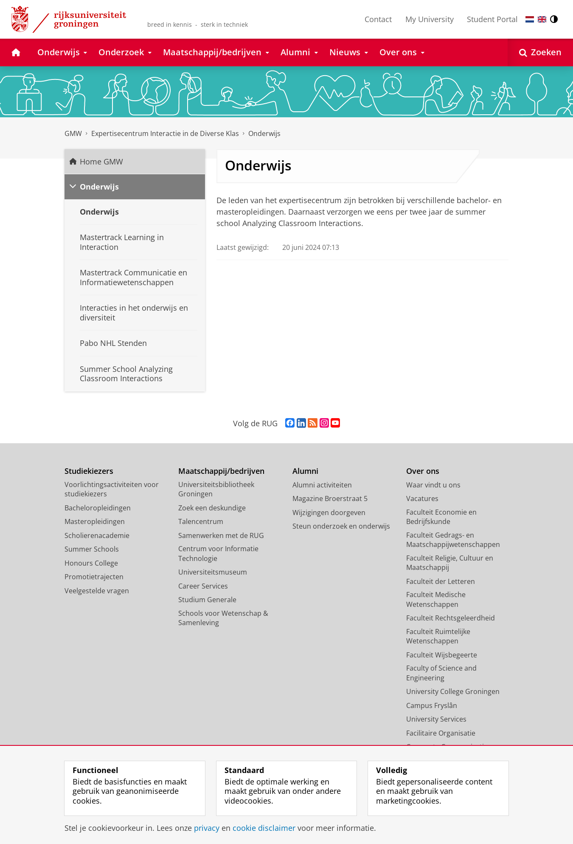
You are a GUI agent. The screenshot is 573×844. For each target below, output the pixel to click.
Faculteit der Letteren (440, 581)
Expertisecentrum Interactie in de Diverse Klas (165, 133)
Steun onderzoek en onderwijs (341, 526)
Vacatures (422, 498)
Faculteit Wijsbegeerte (441, 655)
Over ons (422, 471)
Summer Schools (92, 549)
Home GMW (101, 161)
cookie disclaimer (264, 828)
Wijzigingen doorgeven (328, 512)
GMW (73, 133)
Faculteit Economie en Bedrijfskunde (441, 517)
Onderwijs (264, 133)
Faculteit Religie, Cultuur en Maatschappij (449, 562)
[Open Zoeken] (540, 52)
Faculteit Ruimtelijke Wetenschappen (438, 636)
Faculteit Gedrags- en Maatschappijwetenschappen (453, 539)
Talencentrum (200, 521)
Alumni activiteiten (322, 485)
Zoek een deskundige (212, 508)
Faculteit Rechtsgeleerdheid (450, 618)
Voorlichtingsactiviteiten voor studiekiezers (112, 489)
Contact (378, 19)
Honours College (91, 563)
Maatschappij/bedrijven (221, 471)
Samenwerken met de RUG (221, 535)
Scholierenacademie (97, 535)
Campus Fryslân (431, 705)
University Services (436, 719)
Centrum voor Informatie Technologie (218, 553)
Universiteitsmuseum (212, 572)
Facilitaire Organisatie (440, 733)
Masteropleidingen (95, 521)
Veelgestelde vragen (97, 590)
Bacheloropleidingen (98, 508)
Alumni (305, 471)
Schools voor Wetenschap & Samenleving (223, 618)
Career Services (203, 586)
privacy (206, 828)
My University (429, 19)
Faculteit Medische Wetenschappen (436, 599)
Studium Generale (207, 599)
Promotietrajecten (94, 576)
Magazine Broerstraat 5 (330, 498)
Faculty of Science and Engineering (441, 673)
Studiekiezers (89, 471)
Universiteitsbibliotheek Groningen (216, 489)
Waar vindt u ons (433, 485)
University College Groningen (453, 691)
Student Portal (492, 19)
